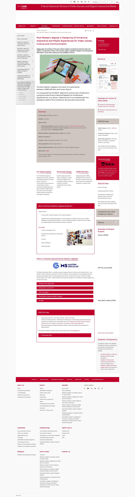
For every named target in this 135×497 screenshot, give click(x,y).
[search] (100, 2)
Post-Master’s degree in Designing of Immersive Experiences (54, 32)
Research (20, 451)
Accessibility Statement (97, 379)
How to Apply (21, 100)
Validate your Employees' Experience (27, 446)
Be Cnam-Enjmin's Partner (24, 431)
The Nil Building (21, 392)
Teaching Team (22, 98)
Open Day (42, 395)
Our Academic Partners (45, 433)
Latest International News (46, 439)
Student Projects (44, 379)
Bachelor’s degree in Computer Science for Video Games (23, 44)
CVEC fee (67, 317)
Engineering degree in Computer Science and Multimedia (23, 77)
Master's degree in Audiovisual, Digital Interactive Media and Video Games (23, 64)
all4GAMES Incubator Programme (26, 439)
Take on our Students (23, 433)
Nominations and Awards (57, 379)
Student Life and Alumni (23, 395)
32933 (47, 151)
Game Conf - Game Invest (46, 410)
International (45, 428)
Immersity (42, 408)
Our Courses (20, 35)
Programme (21, 94)
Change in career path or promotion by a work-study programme (67, 323)
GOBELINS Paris (82, 172)
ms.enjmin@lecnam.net (104, 44)
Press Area (69, 379)
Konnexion (18, 495)
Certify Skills (67, 428)
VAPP (63, 435)
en (117, 2)
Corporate (21, 428)
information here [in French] (75, 126)
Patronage (20, 437)
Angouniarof (43, 397)
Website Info (78, 379)
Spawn (41, 388)
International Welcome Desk (47, 437)
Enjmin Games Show (45, 392)
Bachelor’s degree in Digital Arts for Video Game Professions (23, 50)
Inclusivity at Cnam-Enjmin (24, 397)
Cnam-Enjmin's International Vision (48, 431)
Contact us (34, 379)
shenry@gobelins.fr (75, 330)
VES (63, 437)
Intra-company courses (23, 442)
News (19, 388)
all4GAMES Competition (46, 390)
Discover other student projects (105, 333)
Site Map (86, 379)
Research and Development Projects (27, 444)
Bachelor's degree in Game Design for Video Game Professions (24, 56)
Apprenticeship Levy (23, 435)
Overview (20, 92)
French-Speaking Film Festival (47, 405)
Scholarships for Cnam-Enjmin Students (50, 435)
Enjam (41, 401)
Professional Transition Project (77, 321)
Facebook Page (102, 49)
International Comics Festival (47, 403)
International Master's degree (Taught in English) (23, 71)
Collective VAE (65, 433)
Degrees (43, 30)
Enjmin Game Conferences (46, 399)
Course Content (22, 96)
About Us (20, 385)
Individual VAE (65, 431)
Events (42, 385)
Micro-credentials (22, 39)
